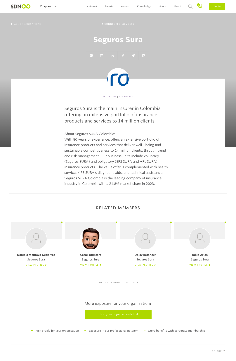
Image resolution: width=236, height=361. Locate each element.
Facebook (123, 55)
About (177, 6)
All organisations (27, 24)
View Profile (35, 265)
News (162, 6)
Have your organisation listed (118, 314)
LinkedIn (112, 55)
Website (102, 55)
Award (125, 6)
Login (217, 6)
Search (190, 6)
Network (91, 6)
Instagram (144, 55)
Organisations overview (117, 282)
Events (109, 6)
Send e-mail (91, 55)
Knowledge (144, 6)
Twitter (133, 55)
